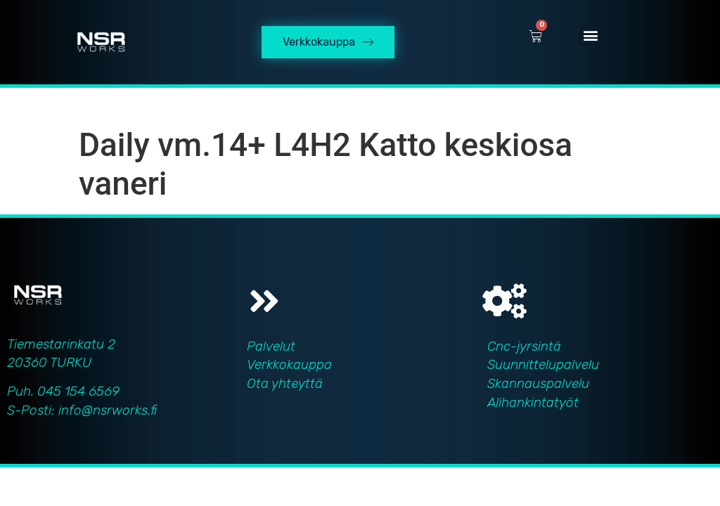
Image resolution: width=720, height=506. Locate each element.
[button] (590, 35)
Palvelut (271, 346)
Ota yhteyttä (285, 383)
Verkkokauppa (289, 364)
